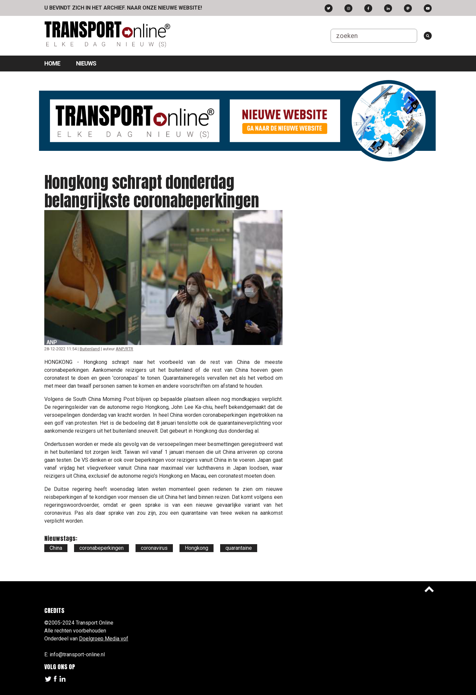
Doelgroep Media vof (103, 638)
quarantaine (238, 548)
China (56, 548)
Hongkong (196, 548)
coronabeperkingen (101, 548)
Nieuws (86, 63)
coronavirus (154, 548)
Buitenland (90, 348)
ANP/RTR (124, 348)
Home (52, 63)
